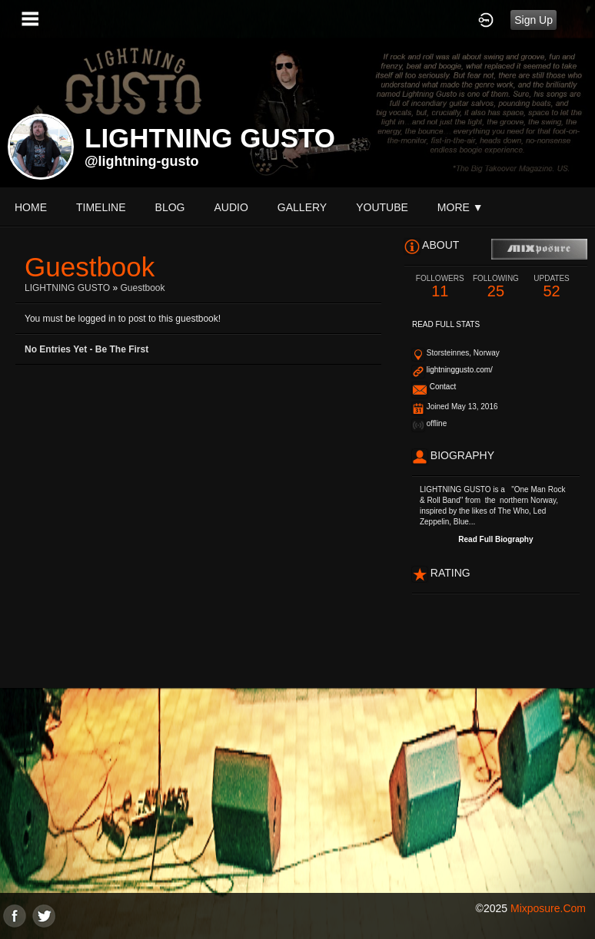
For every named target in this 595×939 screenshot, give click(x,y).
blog (170, 207)
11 (440, 286)
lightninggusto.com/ (460, 369)
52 (552, 286)
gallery (302, 207)
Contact (443, 386)
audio (231, 207)
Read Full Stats (446, 324)
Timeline (101, 207)
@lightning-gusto (142, 161)
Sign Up (533, 20)
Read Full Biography (495, 539)
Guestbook (142, 288)
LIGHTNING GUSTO (67, 288)
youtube (382, 207)
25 (496, 286)
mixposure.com (548, 908)
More (460, 207)
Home (31, 207)
